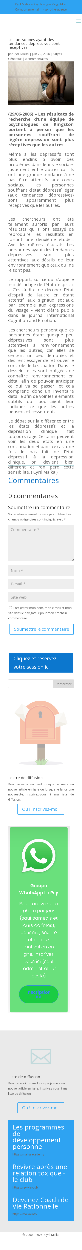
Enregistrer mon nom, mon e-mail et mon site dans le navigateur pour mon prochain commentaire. (40, 613)
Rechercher (63, 684)
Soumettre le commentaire (41, 629)
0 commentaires (36, 59)
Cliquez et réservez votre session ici (35, 662)
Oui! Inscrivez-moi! (41, 809)
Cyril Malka (21, 54)
